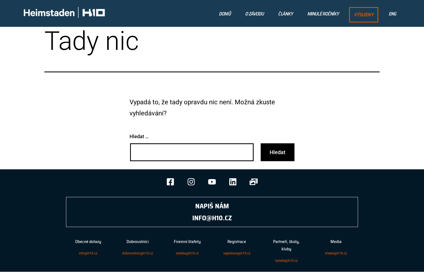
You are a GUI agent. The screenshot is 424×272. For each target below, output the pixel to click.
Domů (224, 14)
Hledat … (139, 136)
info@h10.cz (88, 253)
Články (285, 14)
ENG (392, 14)
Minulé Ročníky (323, 14)
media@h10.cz (336, 253)
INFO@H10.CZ (212, 217)
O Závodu (254, 14)
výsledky (363, 14)
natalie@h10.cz (286, 261)
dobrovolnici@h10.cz (137, 253)
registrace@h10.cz (236, 253)
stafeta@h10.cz (187, 253)
